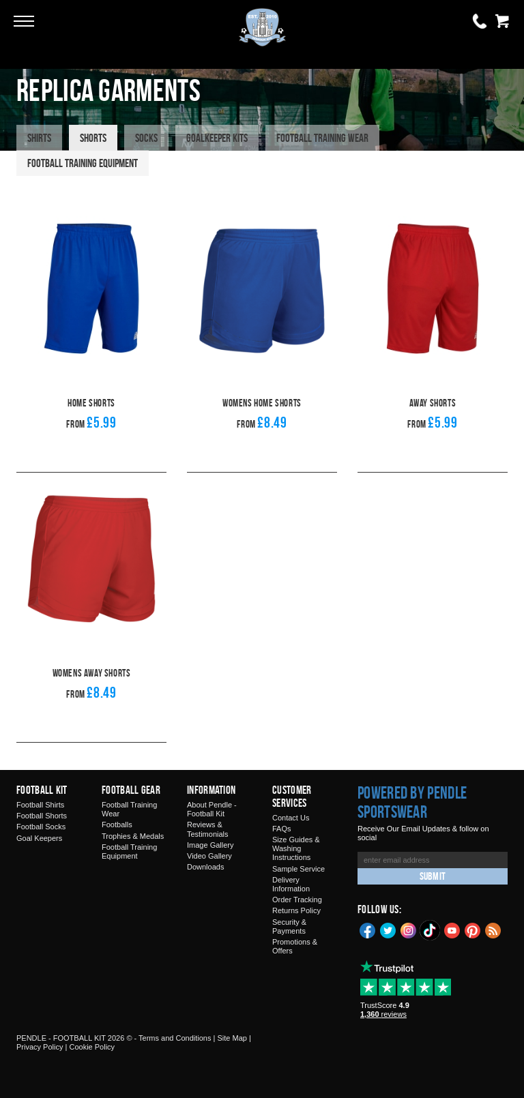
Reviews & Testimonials (208, 828)
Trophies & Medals (133, 836)
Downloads (205, 867)
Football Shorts (41, 816)
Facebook (368, 929)
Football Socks (41, 826)
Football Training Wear (322, 138)
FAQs (281, 829)
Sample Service (298, 869)
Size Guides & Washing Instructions (296, 848)
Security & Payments (289, 926)
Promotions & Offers (294, 946)
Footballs (117, 824)
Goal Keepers (39, 838)
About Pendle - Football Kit (212, 809)
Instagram (408, 929)
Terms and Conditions (175, 1038)
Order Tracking (297, 899)
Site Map (231, 1038)
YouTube (452, 929)
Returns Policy (296, 910)
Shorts (93, 138)
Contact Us (290, 818)
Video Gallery (209, 856)
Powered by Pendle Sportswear (412, 802)
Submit (433, 876)
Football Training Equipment (82, 163)
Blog (493, 929)
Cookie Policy (92, 1047)
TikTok (430, 930)
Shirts (39, 138)
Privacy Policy (39, 1047)
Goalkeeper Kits (217, 138)
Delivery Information (291, 884)
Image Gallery (210, 845)
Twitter (388, 929)
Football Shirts (40, 805)
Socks (146, 138)
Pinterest (473, 929)
